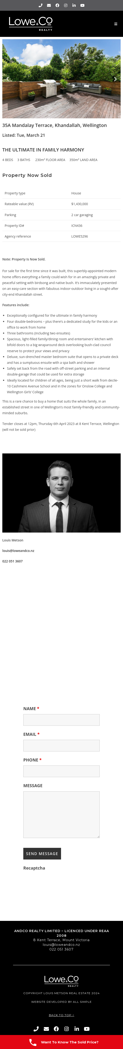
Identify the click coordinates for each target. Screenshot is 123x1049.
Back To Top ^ (61, 1015)
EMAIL (31, 734)
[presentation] (58, 883)
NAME (31, 708)
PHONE (32, 760)
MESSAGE (32, 785)
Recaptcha (34, 868)
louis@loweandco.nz (61, 945)
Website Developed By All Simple (61, 1001)
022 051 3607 (61, 949)
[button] (7, 79)
